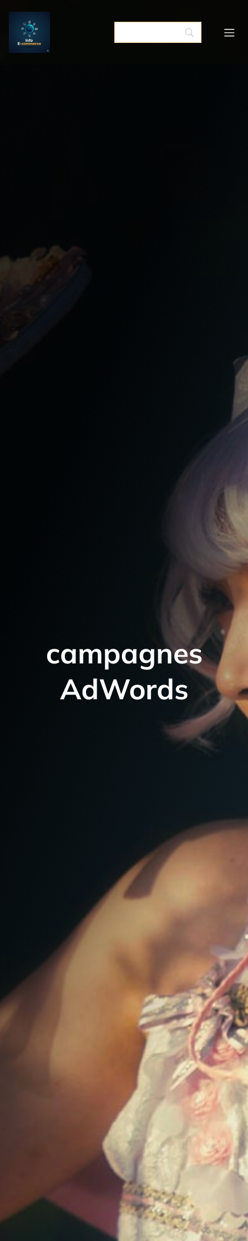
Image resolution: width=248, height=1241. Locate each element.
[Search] (158, 32)
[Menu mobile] (229, 32)
